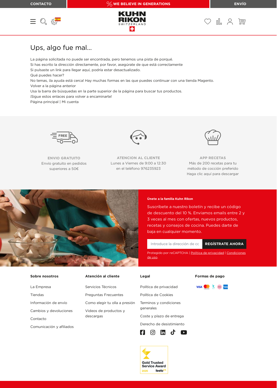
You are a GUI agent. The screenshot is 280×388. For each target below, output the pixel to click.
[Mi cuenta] (230, 21)
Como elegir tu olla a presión (110, 303)
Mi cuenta (70, 102)
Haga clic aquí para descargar (213, 174)
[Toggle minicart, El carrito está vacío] (241, 21)
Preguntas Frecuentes (104, 295)
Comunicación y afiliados (52, 327)
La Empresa (40, 287)
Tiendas (37, 295)
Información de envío (48, 303)
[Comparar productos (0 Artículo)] (219, 21)
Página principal (44, 102)
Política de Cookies (156, 295)
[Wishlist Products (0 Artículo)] (207, 21)
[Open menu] (33, 21)
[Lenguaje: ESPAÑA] (56, 21)
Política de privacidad (207, 253)
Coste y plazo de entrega (162, 316)
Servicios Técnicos (100, 287)
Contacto (38, 319)
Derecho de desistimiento (162, 324)
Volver (35, 86)
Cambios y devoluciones (51, 311)
